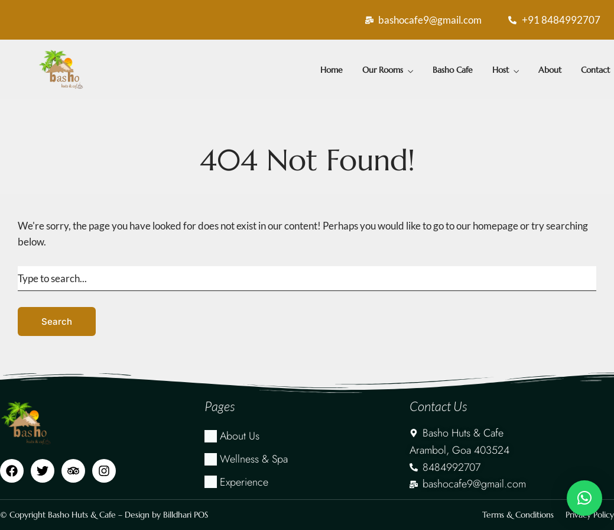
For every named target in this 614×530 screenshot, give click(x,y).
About (549, 69)
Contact (595, 69)
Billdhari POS (185, 514)
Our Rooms (382, 69)
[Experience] (306, 482)
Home (331, 69)
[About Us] (306, 436)
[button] (584, 498)
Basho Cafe (453, 69)
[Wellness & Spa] (306, 459)
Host (500, 69)
